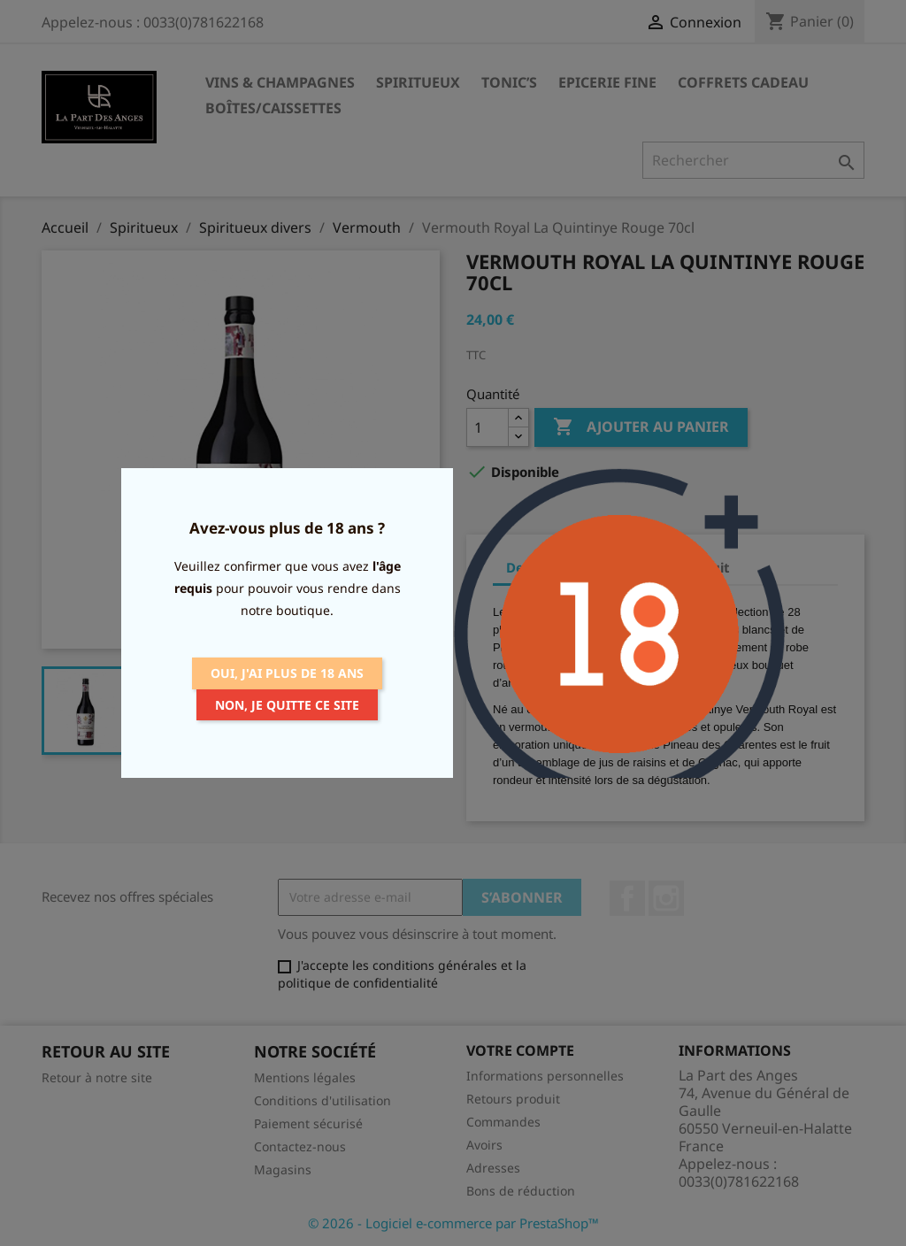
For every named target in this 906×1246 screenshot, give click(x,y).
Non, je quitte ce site (287, 704)
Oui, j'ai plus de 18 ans (287, 673)
